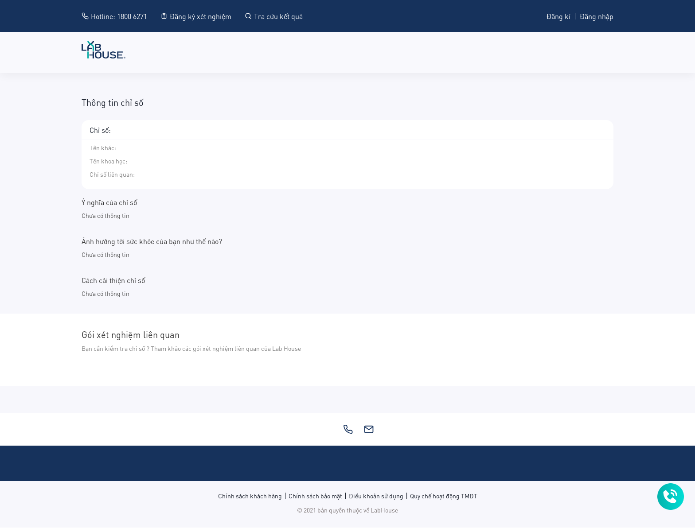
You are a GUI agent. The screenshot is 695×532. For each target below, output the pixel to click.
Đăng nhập (596, 16)
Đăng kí (558, 16)
